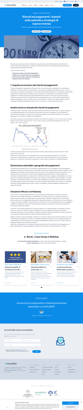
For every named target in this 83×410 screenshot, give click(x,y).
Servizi (30, 5)
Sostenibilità (57, 372)
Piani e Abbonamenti (34, 369)
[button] (41, 325)
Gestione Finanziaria (46, 31)
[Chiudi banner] (81, 393)
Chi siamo (57, 365)
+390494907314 (71, 369)
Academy (41, 5)
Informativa (22, 349)
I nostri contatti (71, 365)
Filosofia (57, 369)
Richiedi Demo (67, 5)
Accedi (75, 5)
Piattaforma (24, 5)
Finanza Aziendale (36, 31)
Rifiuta (70, 402)
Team (56, 367)
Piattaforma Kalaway (34, 365)
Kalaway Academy (46, 369)
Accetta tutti (70, 394)
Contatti (60, 1)
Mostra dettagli (61, 407)
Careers (56, 1)
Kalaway (36, 5)
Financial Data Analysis (47, 367)
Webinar (47, 5)
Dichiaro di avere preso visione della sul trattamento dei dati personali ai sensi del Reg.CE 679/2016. (17, 351)
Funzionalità (32, 367)
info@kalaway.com (72, 372)
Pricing (51, 5)
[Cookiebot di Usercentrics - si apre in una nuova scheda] (7, 408)
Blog (43, 374)
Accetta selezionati (70, 398)
